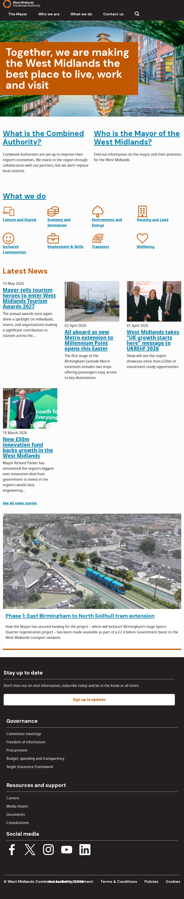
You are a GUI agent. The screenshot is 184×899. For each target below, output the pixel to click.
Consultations (17, 823)
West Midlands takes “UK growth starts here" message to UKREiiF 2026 (153, 340)
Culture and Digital (19, 220)
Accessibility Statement (70, 881)
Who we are (49, 14)
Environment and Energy (107, 222)
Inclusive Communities (14, 249)
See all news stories (20, 503)
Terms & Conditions (118, 881)
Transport (100, 247)
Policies (151, 881)
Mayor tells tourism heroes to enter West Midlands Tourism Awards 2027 (29, 298)
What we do (81, 14)
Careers (12, 798)
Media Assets (17, 806)
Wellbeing (146, 247)
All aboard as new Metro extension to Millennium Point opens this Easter (89, 340)
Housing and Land (152, 220)
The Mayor (17, 14)
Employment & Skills (65, 247)
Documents (15, 814)
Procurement (17, 750)
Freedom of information (25, 742)
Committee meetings (23, 734)
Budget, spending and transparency (35, 758)
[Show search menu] (137, 14)
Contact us (113, 14)
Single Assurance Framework (29, 767)
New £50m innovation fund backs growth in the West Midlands (28, 448)
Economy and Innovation (59, 222)
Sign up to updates (89, 699)
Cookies (173, 881)
